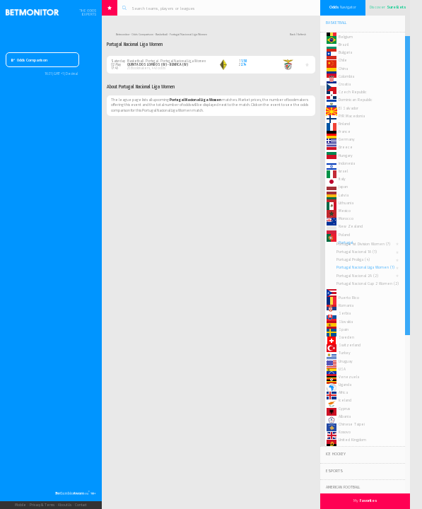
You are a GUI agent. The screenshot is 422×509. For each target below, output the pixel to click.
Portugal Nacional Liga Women (365, 267)
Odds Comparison (29, 60)
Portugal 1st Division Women (363, 244)
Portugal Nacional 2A (357, 276)
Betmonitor (122, 34)
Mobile (20, 505)
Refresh (302, 34)
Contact (80, 505)
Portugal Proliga (353, 259)
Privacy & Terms (42, 505)
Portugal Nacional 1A (356, 252)
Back (292, 34)
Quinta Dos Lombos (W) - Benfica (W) (157, 64)
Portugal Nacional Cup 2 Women (367, 283)
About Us (64, 505)
